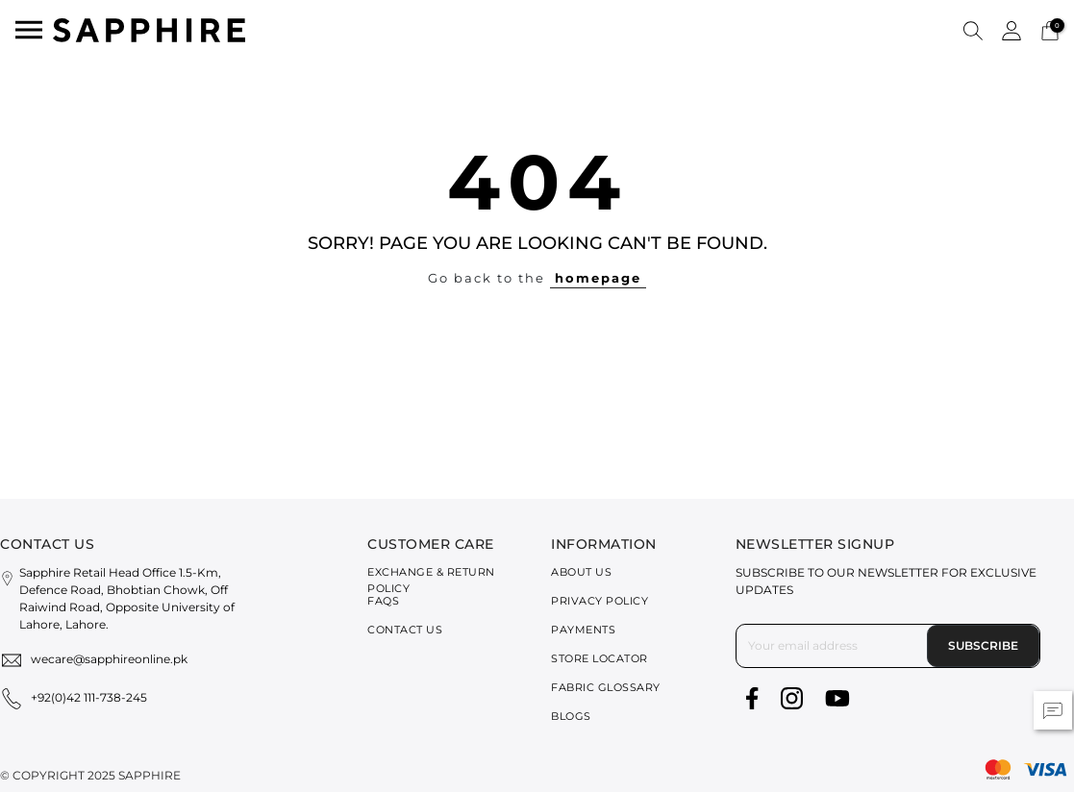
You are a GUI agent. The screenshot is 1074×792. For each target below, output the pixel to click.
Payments (583, 629)
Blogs (571, 716)
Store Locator (599, 658)
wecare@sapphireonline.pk (109, 659)
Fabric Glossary (606, 687)
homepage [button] (598, 277)
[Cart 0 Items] (1050, 29)
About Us (581, 572)
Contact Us (404, 629)
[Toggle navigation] (28, 30)
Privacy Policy (599, 600)
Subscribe (983, 645)
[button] (973, 29)
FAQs (383, 600)
